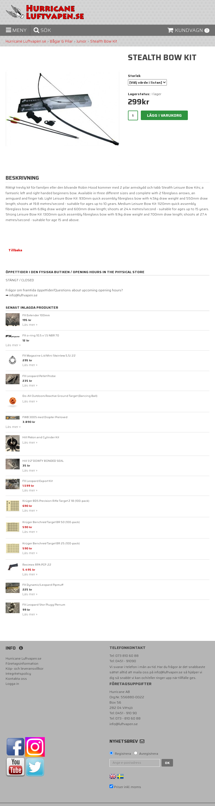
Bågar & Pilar (61, 41)
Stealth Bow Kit (103, 41)
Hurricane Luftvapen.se (26, 41)
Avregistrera (148, 753)
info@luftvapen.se (168, 672)
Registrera (123, 753)
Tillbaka (15, 250)
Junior (81, 41)
